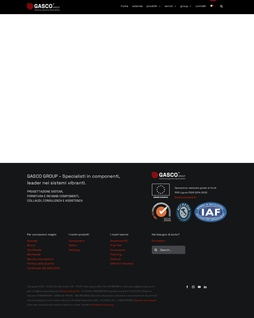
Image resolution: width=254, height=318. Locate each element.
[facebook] (187, 287)
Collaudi (115, 259)
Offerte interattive (122, 263)
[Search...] (168, 250)
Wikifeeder (34, 254)
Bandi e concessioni (40, 259)
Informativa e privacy (102, 304)
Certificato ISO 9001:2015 (43, 268)
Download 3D (119, 241)
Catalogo (74, 250)
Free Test (116, 245)
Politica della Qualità (40, 263)
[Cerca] (156, 250)
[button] (221, 6)
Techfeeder (34, 250)
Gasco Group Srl (70, 291)
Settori (73, 245)
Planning (116, 254)
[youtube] (199, 287)
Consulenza (117, 250)
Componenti (77, 241)
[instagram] (193, 287)
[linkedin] (205, 287)
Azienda (32, 241)
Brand (31, 245)
